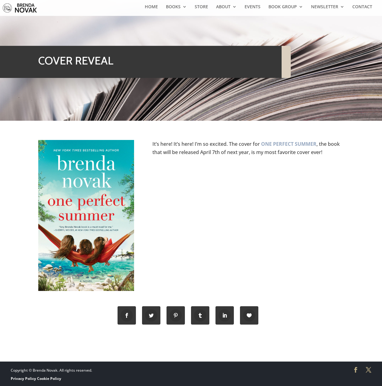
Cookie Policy (49, 378)
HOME (151, 7)
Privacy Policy (23, 378)
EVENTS (252, 7)
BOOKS (173, 7)
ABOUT (223, 7)
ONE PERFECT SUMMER (288, 144)
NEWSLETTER (324, 7)
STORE (201, 7)
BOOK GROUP (282, 7)
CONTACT (362, 7)
